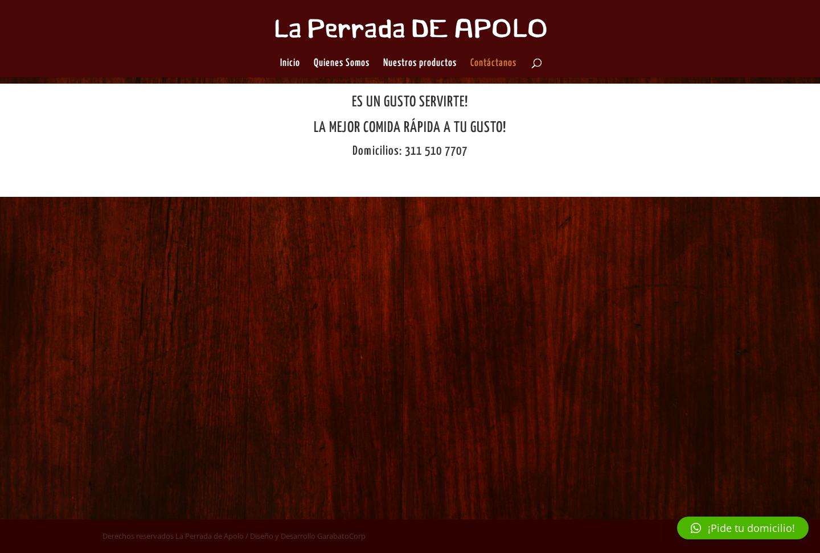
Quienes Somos (342, 63)
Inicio (290, 63)
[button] (743, 528)
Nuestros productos (420, 63)
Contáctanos (493, 63)
